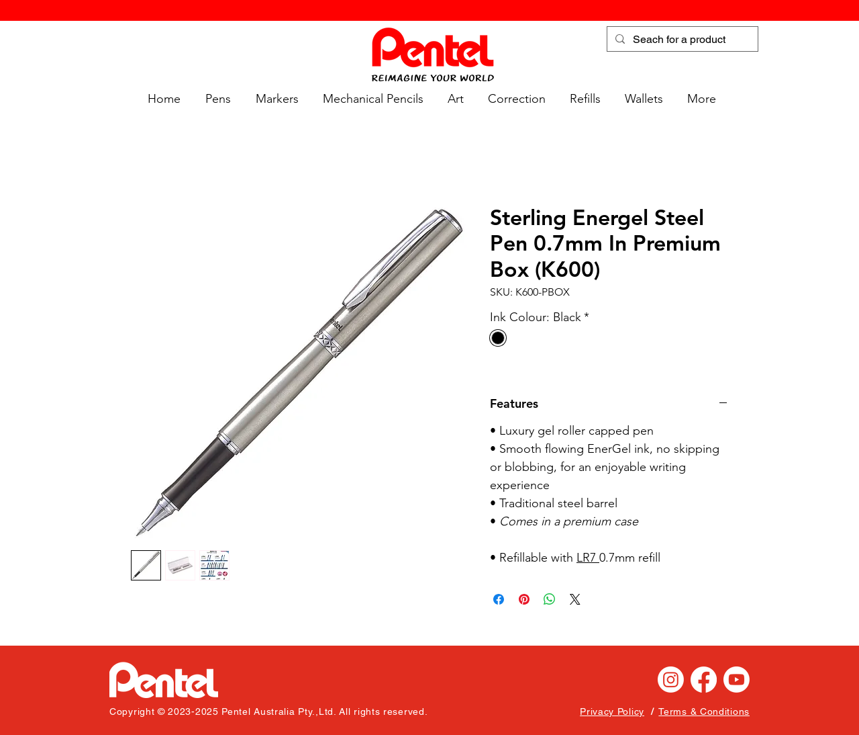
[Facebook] (704, 679)
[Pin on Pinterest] (524, 599)
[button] (216, 99)
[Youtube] (736, 679)
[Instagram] (671, 679)
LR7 (587, 557)
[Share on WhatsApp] (550, 599)
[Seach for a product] (681, 39)
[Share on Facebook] (499, 599)
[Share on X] (575, 599)
